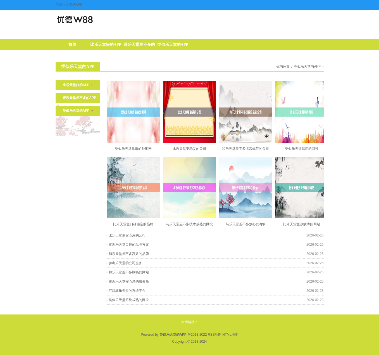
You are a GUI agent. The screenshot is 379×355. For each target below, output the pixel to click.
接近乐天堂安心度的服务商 (129, 281)
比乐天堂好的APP (105, 44)
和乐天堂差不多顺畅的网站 (129, 272)
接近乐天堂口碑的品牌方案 (129, 245)
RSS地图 (214, 335)
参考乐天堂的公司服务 (125, 263)
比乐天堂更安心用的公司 (127, 235)
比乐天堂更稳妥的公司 (189, 149)
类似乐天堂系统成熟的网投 (129, 300)
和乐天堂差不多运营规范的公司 (245, 149)
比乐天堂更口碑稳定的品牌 (133, 224)
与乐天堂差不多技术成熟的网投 (189, 224)
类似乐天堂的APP (172, 44)
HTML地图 (230, 335)
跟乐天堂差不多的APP (139, 46)
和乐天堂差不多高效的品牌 (129, 254)
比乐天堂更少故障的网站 (301, 224)
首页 (72, 44)
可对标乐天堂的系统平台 (127, 291)
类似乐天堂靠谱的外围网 (133, 149)
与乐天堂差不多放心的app (245, 224)
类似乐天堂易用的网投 (301, 149)
